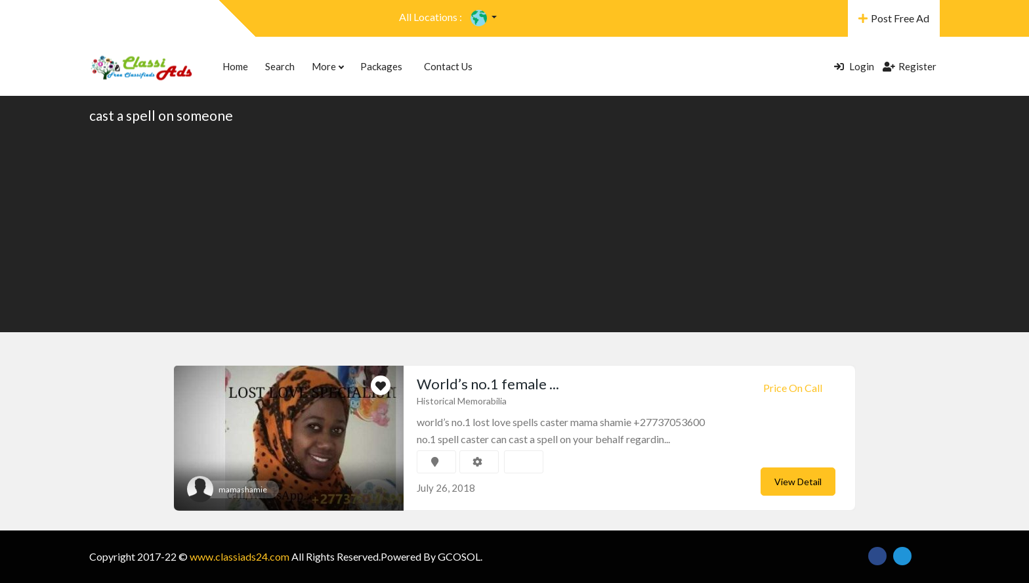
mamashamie (243, 489)
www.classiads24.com (239, 556)
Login (854, 66)
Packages (381, 66)
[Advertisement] (514, 227)
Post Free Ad (893, 18)
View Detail (798, 481)
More (327, 66)
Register (909, 66)
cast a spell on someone (161, 115)
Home (235, 66)
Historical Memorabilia (462, 400)
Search (280, 66)
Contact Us (448, 66)
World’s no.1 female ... (488, 384)
